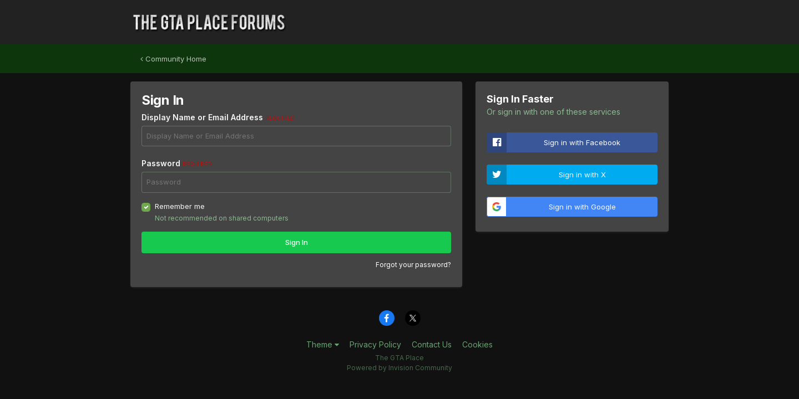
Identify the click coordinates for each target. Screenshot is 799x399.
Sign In (296, 242)
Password (176, 163)
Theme (322, 344)
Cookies (477, 344)
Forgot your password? (413, 264)
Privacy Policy (375, 344)
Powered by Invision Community (399, 368)
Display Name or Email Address (218, 117)
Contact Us (432, 344)
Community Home (173, 58)
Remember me (180, 206)
